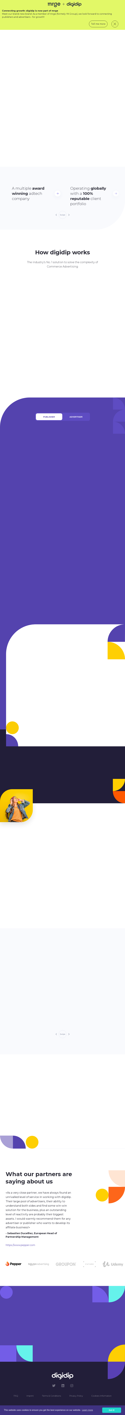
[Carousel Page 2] (38, 1264)
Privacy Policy (76, 1396)
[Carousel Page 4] (89, 1264)
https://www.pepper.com (20, 1245)
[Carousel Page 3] (66, 1264)
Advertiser (76, 417)
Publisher (49, 417)
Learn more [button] (87, 1410)
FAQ (16, 1396)
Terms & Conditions (51, 1396)
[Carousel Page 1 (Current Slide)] (14, 1264)
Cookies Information (101, 1396)
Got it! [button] (111, 1410)
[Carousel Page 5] (112, 1264)
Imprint (30, 1396)
